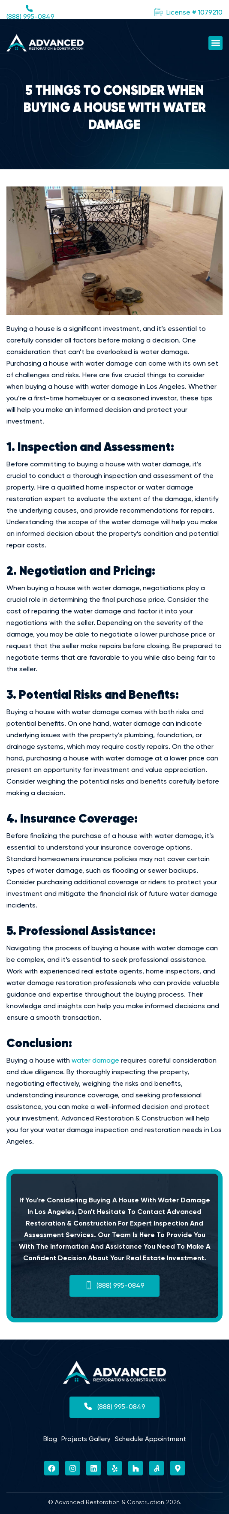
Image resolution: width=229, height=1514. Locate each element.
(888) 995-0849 (30, 17)
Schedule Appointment (150, 1439)
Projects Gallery (86, 1439)
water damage (95, 1060)
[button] (188, 13)
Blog (50, 1439)
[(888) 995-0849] (29, 8)
